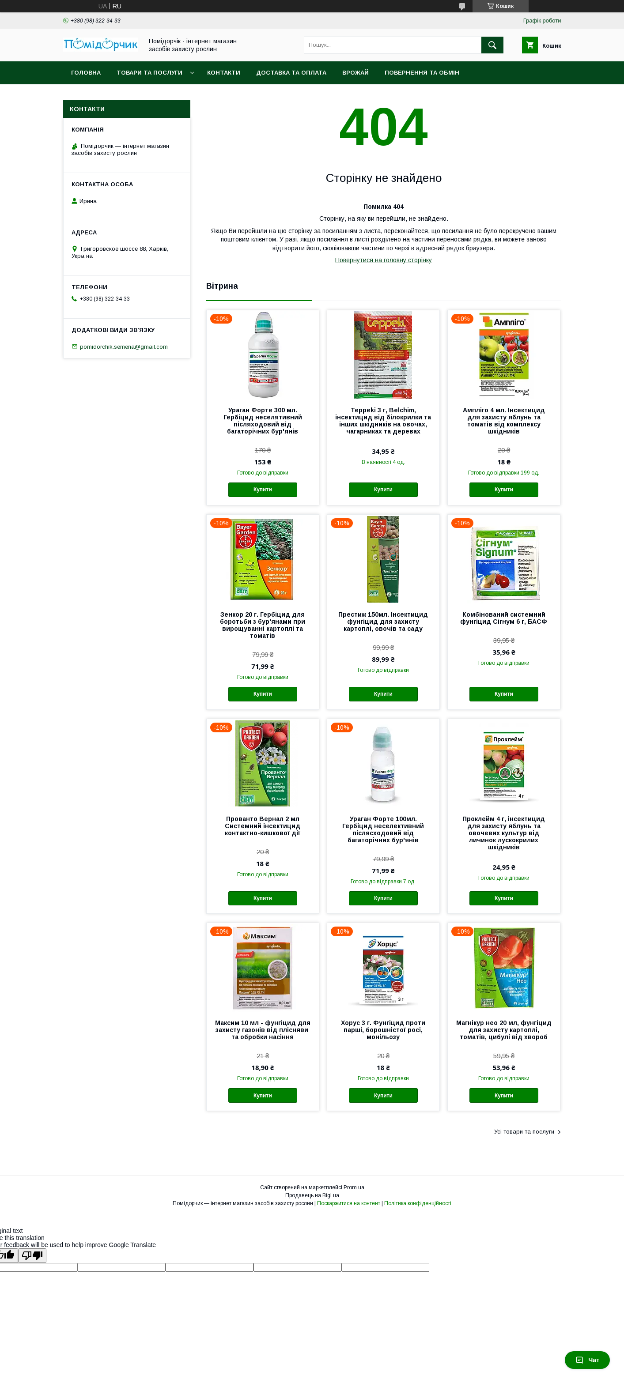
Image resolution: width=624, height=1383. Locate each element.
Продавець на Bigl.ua (312, 1195)
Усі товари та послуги (524, 1131)
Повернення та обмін (422, 72)
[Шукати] (492, 45)
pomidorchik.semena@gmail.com (124, 346)
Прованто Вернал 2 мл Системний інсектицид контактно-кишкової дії (262, 826)
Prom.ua (354, 1187)
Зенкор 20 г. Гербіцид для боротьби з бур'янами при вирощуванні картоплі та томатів (262, 625)
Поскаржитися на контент (348, 1203)
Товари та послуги (149, 72)
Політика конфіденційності (417, 1203)
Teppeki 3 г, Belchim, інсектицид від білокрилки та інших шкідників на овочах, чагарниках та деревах (383, 421)
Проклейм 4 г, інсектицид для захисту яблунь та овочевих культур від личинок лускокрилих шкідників (503, 833)
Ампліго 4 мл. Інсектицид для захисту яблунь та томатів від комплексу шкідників (504, 421)
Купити (262, 489)
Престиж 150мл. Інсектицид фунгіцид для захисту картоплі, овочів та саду (383, 621)
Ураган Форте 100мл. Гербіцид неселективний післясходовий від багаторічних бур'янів (383, 829)
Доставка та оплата (291, 72)
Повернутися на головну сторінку (383, 260)
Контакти (223, 72)
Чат (587, 1360)
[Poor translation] (32, 1255)
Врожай (355, 72)
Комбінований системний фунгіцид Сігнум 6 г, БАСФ (503, 618)
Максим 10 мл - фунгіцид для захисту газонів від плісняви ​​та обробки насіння (262, 1029)
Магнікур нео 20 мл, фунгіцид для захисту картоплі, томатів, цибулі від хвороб (504, 1029)
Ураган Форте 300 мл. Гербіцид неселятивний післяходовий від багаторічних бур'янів (262, 421)
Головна (86, 72)
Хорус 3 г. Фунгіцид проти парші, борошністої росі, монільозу (383, 1029)
